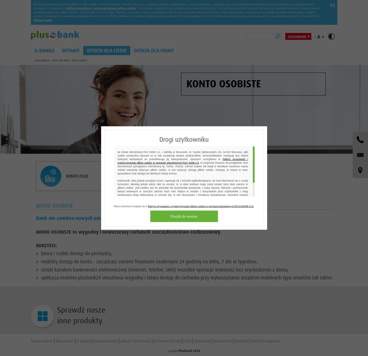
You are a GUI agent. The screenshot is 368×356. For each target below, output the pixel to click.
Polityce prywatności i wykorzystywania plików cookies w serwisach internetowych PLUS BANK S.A (182, 161)
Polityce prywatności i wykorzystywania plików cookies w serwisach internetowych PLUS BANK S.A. (201, 206)
